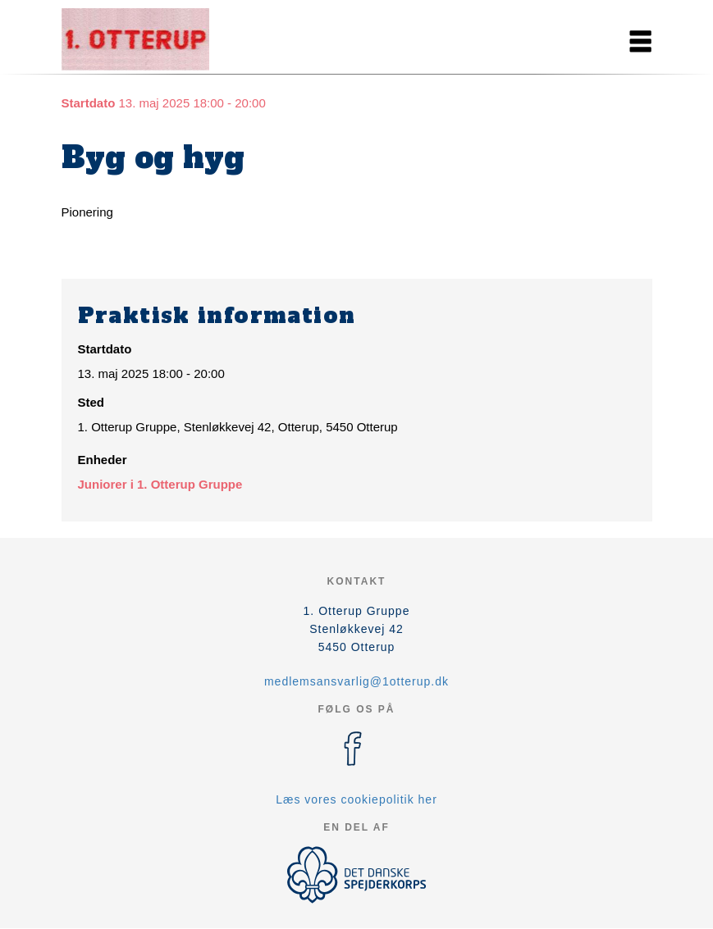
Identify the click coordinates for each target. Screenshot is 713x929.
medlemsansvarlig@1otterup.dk (356, 681)
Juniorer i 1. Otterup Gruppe (160, 484)
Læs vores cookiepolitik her (356, 799)
